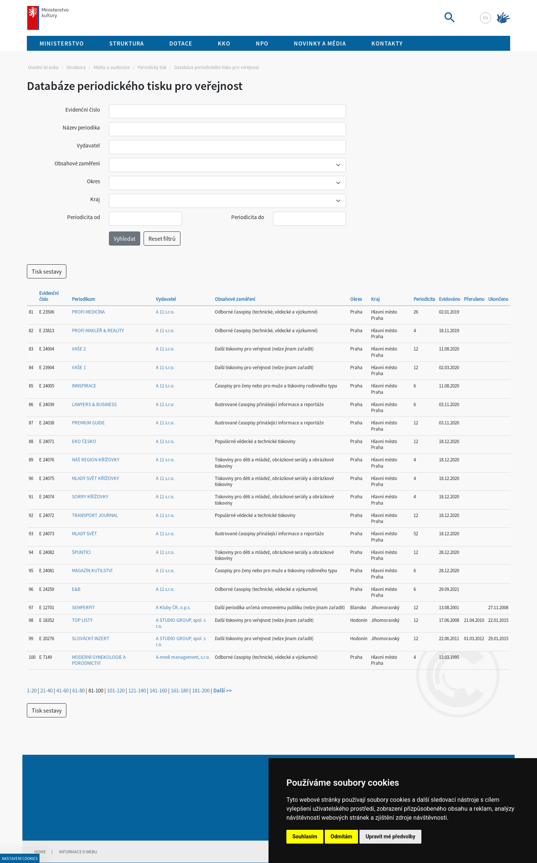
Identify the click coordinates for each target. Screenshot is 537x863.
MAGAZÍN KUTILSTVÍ (92, 570)
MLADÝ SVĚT (84, 533)
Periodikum (83, 299)
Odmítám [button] (341, 836)
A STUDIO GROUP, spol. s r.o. (180, 623)
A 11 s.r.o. (165, 312)
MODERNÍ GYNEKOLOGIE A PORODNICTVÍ (99, 660)
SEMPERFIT (83, 607)
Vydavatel (88, 145)
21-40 (46, 690)
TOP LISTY (82, 620)
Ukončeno (498, 299)
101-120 (116, 690)
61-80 (78, 690)
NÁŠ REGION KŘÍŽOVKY (95, 460)
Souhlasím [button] (304, 836)
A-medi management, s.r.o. (183, 657)
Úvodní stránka (43, 67)
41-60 (62, 690)
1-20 (32, 690)
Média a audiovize (112, 67)
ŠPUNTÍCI (81, 552)
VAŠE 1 (79, 367)
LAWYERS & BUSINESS (94, 404)
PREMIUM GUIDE (88, 423)
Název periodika (81, 127)
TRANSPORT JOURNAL (95, 515)
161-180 (179, 690)
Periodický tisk (152, 67)
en (485, 18)
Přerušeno (474, 299)
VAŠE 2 (79, 349)
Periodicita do (247, 217)
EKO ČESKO (84, 441)
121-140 (137, 690)
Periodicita (424, 299)
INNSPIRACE (84, 386)
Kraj (95, 199)
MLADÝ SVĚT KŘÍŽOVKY (95, 478)
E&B (76, 589)
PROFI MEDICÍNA (88, 312)
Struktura (76, 67)
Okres (93, 181)
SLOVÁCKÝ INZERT (90, 638)
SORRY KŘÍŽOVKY (90, 496)
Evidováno (449, 299)
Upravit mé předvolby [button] (390, 836)
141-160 (158, 690)
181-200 (201, 690)
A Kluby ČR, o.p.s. (173, 607)
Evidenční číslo (82, 109)
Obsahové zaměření (77, 163)
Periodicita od (83, 217)
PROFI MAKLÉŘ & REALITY (98, 330)
